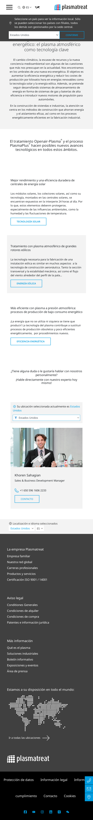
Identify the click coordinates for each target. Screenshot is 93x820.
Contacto (27, 499)
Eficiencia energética (31, 341)
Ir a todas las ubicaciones (29, 737)
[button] (17, 7)
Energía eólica (26, 283)
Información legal (54, 779)
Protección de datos (19, 779)
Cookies (70, 796)
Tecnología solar (28, 221)
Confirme (72, 35)
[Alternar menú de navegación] (9, 7)
